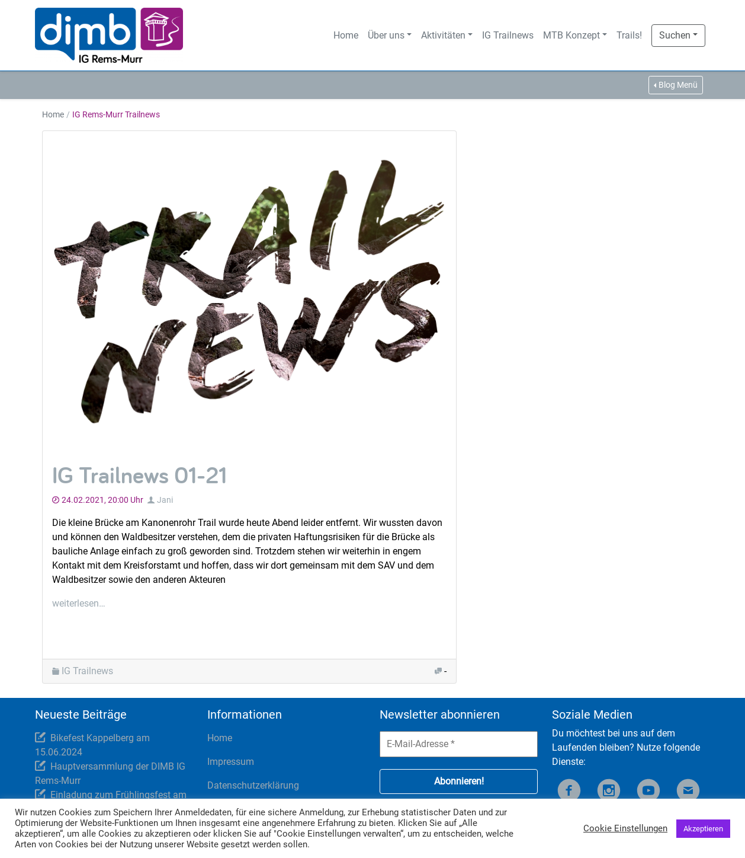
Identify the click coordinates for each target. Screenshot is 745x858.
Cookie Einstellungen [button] (625, 828)
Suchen (675, 35)
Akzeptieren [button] (703, 828)
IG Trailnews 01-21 (139, 474)
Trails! (629, 35)
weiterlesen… (78, 603)
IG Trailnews (508, 35)
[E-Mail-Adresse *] (459, 744)
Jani (165, 500)
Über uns (386, 35)
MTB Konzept (571, 35)
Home (345, 35)
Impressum (230, 761)
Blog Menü (678, 85)
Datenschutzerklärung (253, 785)
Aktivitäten (443, 35)
